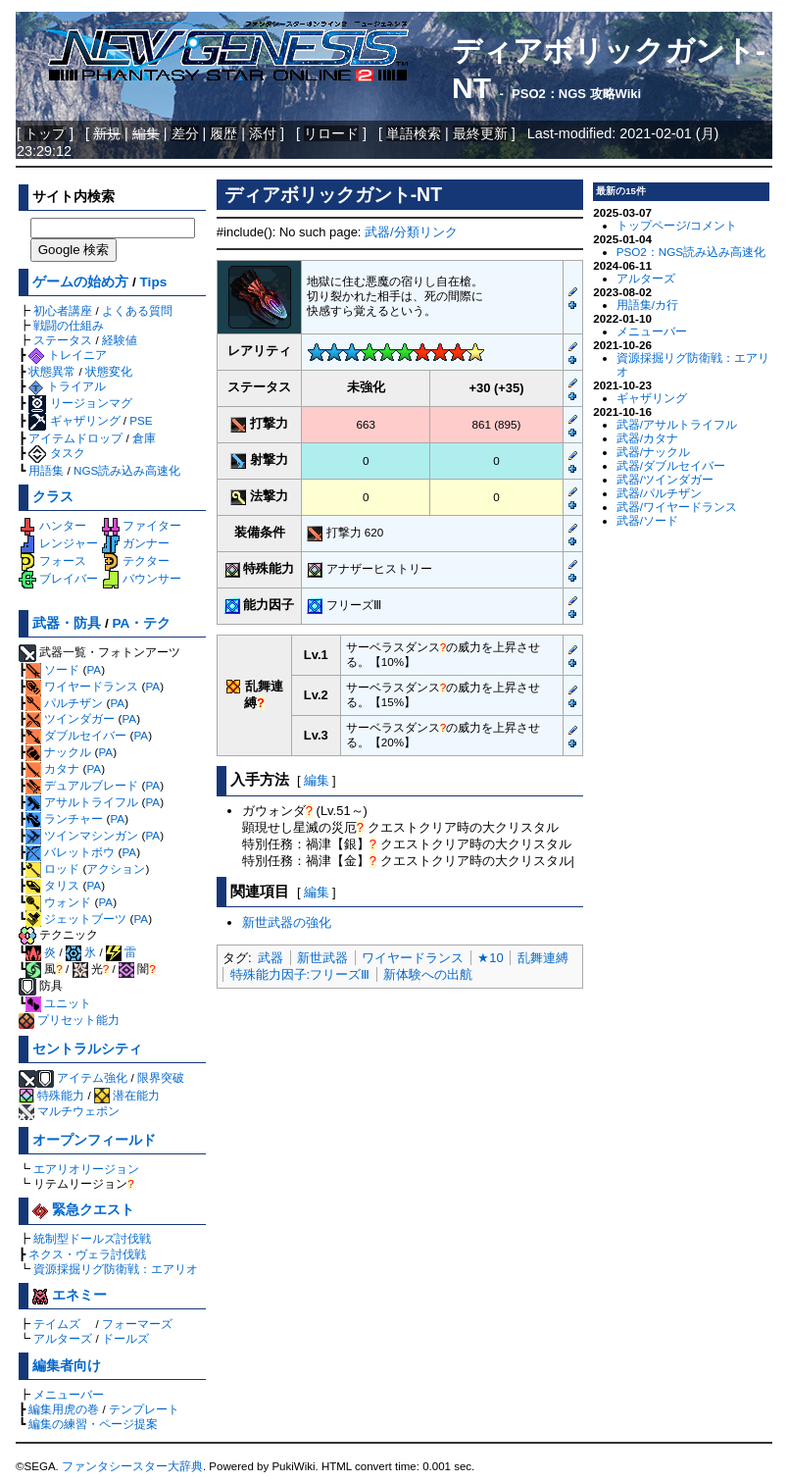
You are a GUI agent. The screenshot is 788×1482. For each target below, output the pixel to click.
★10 (490, 957)
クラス (53, 496)
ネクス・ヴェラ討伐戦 (87, 1254)
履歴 (223, 133)
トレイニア (67, 354)
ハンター (52, 525)
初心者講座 (62, 310)
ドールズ (125, 1338)
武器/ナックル (653, 451)
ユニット (58, 1003)
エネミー (69, 1295)
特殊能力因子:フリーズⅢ (300, 974)
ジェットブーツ (75, 918)
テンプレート (144, 1409)
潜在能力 (127, 1095)
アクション (115, 868)
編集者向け (66, 1365)
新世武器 (322, 957)
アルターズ (62, 1338)
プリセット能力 (69, 1019)
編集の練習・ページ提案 (93, 1423)
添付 (262, 133)
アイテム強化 (92, 1077)
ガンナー (136, 543)
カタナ (52, 768)
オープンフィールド (94, 1140)
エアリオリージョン (86, 1168)
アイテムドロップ (75, 438)
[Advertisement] (400, 1138)
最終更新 (480, 133)
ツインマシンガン (81, 835)
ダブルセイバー (75, 735)
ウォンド (58, 901)
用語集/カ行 (647, 304)
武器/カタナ (647, 438)
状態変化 (108, 371)
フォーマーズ (137, 1323)
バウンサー (141, 578)
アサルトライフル (81, 801)
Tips (154, 282)
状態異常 (51, 371)
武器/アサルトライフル (676, 424)
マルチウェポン (69, 1110)
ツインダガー (70, 718)
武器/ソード (647, 520)
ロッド (52, 868)
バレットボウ (70, 851)
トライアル (66, 386)
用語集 (46, 470)
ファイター (141, 525)
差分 (185, 133)
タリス (52, 885)
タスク (56, 452)
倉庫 (144, 438)
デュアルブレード (81, 785)
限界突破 (160, 1077)
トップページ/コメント (676, 225)
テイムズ (56, 1323)
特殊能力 (51, 1095)
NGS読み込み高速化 (127, 470)
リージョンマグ (79, 402)
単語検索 (413, 133)
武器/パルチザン (659, 492)
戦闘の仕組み (68, 325)
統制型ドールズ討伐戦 (92, 1238)
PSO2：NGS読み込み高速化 (690, 251)
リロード (331, 133)
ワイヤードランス (81, 686)
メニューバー (68, 1394)
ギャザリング (74, 420)
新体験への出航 (427, 974)
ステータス (62, 339)
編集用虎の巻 (63, 1409)
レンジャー (58, 543)
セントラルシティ (87, 1049)
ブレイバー (58, 578)
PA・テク (142, 623)
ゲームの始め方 (80, 282)
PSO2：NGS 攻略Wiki (576, 93)
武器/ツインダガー (665, 479)
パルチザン (64, 702)
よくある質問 (137, 310)
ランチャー (64, 818)
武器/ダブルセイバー (670, 465)
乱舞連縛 (542, 957)
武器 (270, 957)
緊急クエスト (83, 1209)
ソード (52, 669)
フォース (52, 560)
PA (93, 669)
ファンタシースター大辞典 (132, 1466)
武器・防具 (66, 623)
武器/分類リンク (411, 232)
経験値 (119, 339)
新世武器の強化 (286, 922)
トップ (45, 133)
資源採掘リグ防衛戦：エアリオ (115, 1268)
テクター (136, 560)
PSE (140, 420)
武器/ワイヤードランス (676, 506)
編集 (316, 780)
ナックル (58, 751)
